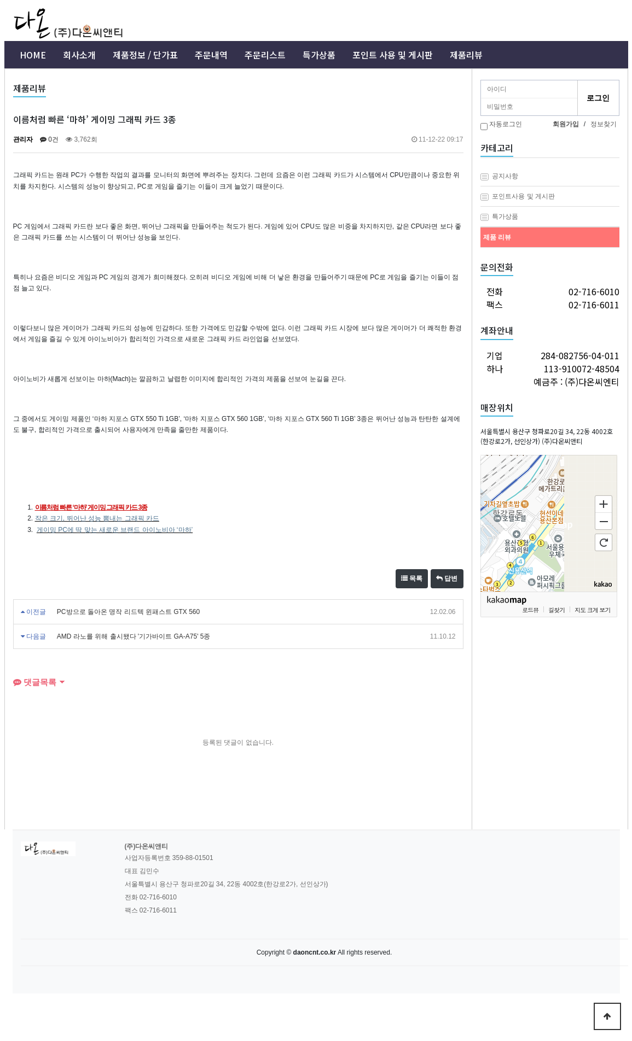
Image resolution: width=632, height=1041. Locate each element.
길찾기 (556, 609)
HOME (33, 54)
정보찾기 (603, 124)
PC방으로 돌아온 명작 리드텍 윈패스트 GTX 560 (128, 612)
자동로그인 (505, 124)
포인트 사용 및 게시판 (392, 54)
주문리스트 (265, 54)
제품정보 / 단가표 (145, 54)
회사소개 (79, 54)
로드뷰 (530, 609)
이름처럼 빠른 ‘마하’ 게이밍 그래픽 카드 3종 (91, 507)
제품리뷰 (466, 54)
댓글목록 (34, 682)
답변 (446, 578)
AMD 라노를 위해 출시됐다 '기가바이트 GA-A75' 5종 (134, 636)
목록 (411, 578)
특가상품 (319, 54)
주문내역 (211, 54)
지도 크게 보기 (592, 609)
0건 (49, 139)
